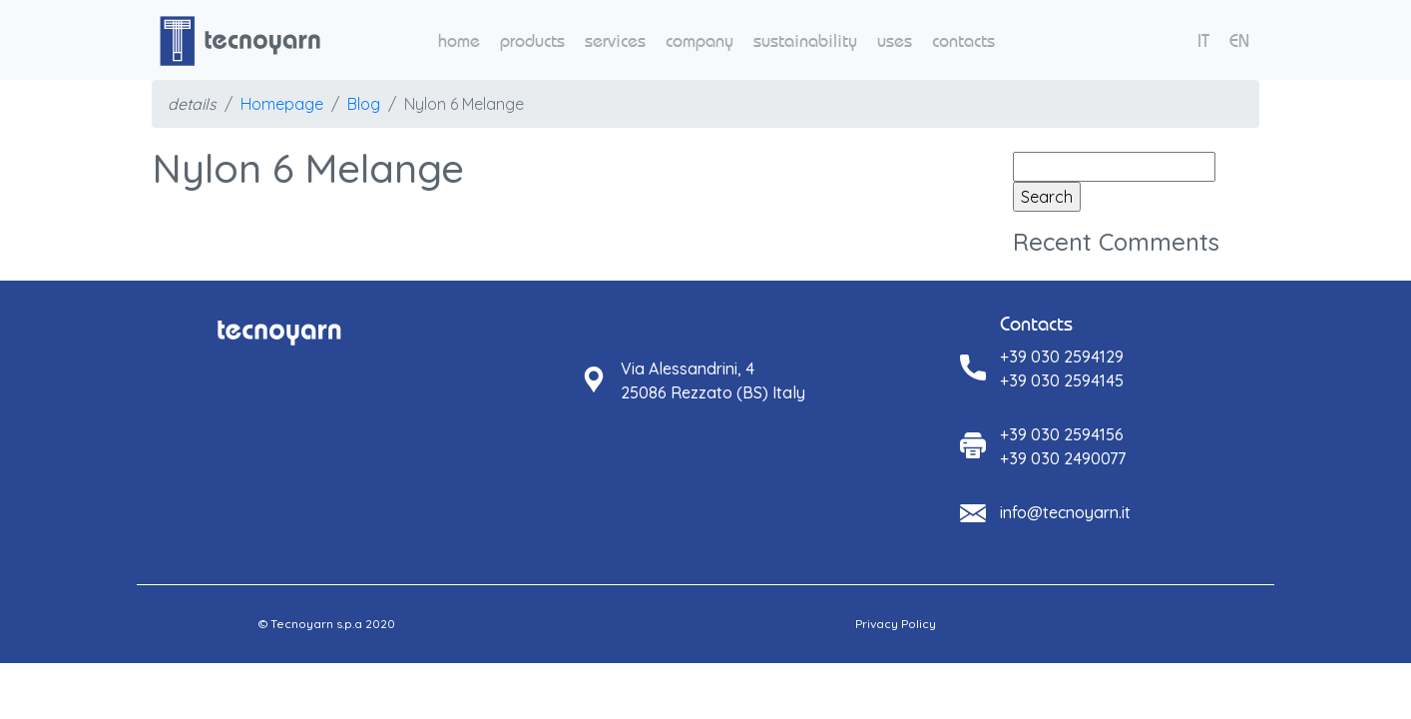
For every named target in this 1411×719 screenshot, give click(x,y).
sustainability (805, 40)
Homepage (281, 104)
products (532, 40)
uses (894, 40)
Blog (363, 104)
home (459, 40)
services (615, 40)
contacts (963, 40)
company (699, 40)
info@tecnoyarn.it (1065, 512)
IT (1203, 40)
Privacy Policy (895, 623)
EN (1239, 40)
